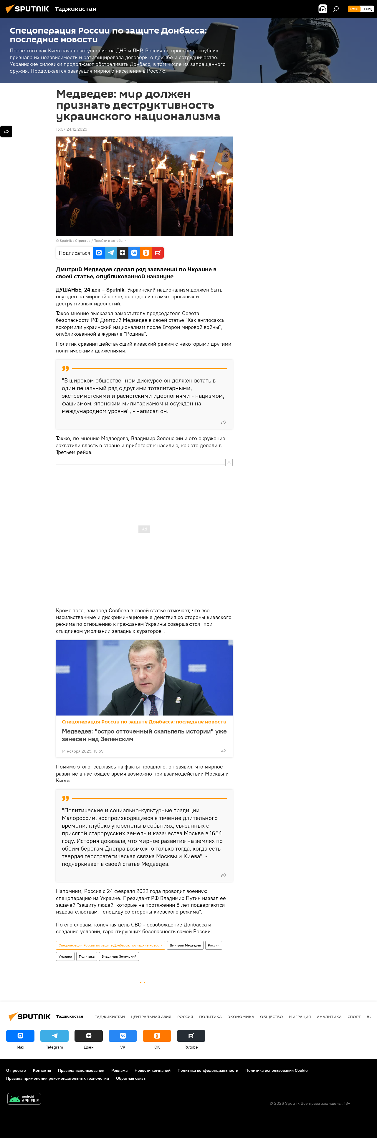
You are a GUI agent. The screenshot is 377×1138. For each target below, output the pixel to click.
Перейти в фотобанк (110, 240)
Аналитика (329, 1016)
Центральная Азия (151, 1016)
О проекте (16, 1070)
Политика (87, 956)
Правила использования (81, 1070)
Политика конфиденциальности (208, 1070)
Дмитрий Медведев (185, 945)
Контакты (42, 1070)
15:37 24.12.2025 (71, 129)
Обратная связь (130, 1078)
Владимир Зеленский (119, 956)
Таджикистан (110, 1016)
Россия (213, 945)
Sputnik (66, 240)
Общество (271, 1016)
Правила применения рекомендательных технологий (57, 1078)
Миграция (300, 1016)
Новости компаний (153, 1070)
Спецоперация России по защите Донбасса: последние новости (144, 722)
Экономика (241, 1016)
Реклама (119, 1070)
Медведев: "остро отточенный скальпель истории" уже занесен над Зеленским (144, 735)
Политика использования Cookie (276, 1070)
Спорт (354, 1016)
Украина (65, 956)
